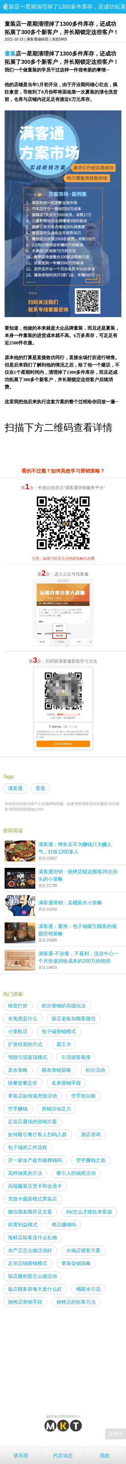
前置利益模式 (22, 1224)
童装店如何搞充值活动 (32, 1095)
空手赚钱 (18, 1108)
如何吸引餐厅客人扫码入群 (37, 1134)
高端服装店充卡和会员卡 (35, 1186)
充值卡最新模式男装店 (32, 1198)
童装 (10, 54)
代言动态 (63, 1455)
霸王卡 (63, 1044)
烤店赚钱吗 (64, 1224)
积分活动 (95, 1070)
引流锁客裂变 (76, 1057)
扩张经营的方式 (25, 1044)
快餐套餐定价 (22, 1083)
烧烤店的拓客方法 (76, 1302)
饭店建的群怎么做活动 (32, 1276)
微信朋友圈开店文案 (30, 1211)
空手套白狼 (83, 1095)
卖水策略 (18, 1070)
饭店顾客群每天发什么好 (35, 1289)
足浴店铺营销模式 (27, 1263)
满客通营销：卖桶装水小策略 (70, 902)
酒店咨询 (91, 1134)
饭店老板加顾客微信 (74, 1018)
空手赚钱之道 (90, 1160)
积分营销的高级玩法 (64, 1005)
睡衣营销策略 (56, 1070)
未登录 (115, 1433)
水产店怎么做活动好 (30, 1250)
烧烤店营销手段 (25, 1302)
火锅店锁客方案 (83, 1250)
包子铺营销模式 (59, 1031)
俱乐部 (20, 1455)
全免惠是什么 (22, 1018)
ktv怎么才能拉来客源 (89, 1211)
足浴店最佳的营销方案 (32, 1121)
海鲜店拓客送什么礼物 (32, 1237)
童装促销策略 (76, 1263)
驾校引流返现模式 (27, 1057)
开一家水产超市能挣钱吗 (35, 1160)
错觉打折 (18, 1005)
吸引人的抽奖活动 (76, 1173)
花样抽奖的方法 (25, 1173)
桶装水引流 (88, 1289)
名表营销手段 (66, 1083)
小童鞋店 (18, 1031)
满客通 (15, 788)
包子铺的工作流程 (27, 1147)
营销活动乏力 (56, 1108)
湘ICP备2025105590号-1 (63, 1416)
